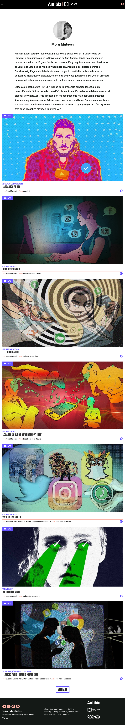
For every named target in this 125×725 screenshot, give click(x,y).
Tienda (5, 718)
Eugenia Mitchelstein (40, 522)
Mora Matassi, (11, 522)
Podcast (12, 711)
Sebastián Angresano (31, 596)
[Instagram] (13, 706)
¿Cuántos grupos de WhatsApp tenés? (22, 434)
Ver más (63, 690)
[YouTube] (18, 706)
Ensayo (7, 115)
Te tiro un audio (10, 352)
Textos (5, 711)
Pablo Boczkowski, (25, 522)
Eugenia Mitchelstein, (14, 679)
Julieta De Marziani (30, 356)
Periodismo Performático (12, 715)
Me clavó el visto (11, 592)
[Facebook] (8, 706)
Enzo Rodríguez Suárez (32, 274)
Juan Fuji (26, 191)
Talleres (19, 711)
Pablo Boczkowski (42, 679)
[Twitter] (4, 706)
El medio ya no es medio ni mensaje (20, 674)
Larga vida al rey (11, 186)
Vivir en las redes (11, 517)
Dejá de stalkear (11, 269)
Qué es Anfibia (28, 715)
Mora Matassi (11, 191)
